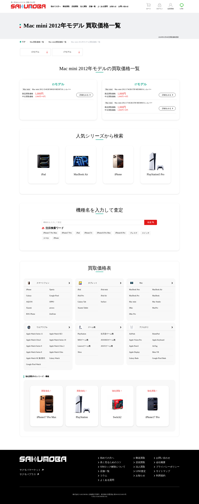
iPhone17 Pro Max (50, 233)
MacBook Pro (134, 296)
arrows (51, 308)
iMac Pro (132, 314)
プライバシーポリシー (167, 466)
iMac (131, 308)
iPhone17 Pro (67, 233)
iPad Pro (81, 296)
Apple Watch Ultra (56, 352)
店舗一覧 (92, 6)
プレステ (133, 233)
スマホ (46, 238)
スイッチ (145, 233)
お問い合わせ (123, 6)
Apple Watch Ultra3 (33, 340)
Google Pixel (54, 296)
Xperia (51, 290)
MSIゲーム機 (83, 340)
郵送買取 (66, 6)
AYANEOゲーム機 (108, 340)
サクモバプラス (29, 474)
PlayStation (82, 334)
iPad (78, 233)
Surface (103, 302)
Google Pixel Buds (159, 358)
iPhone (56, 238)
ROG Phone (30, 314)
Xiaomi (29, 308)
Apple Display (134, 352)
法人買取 (83, 6)
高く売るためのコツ (110, 462)
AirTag (154, 346)
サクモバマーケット (31, 470)
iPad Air (104, 296)
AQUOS (29, 302)
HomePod (156, 334)
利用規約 (160, 475)
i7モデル (67, 52)
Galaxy (28, 296)
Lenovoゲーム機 (84, 346)
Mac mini (132, 302)
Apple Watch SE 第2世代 (35, 358)
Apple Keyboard (158, 340)
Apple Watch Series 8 (34, 352)
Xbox (80, 352)
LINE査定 (141, 471)
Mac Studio (156, 302)
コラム (103, 475)
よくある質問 (103, 6)
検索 (150, 222)
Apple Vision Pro (135, 340)
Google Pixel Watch (33, 364)
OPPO (51, 302)
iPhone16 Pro (120, 233)
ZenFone (52, 314)
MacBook (155, 296)
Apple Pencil (134, 346)
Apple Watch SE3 (55, 334)
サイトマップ (163, 471)
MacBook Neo (134, 290)
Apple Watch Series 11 (34, 334)
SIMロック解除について (112, 466)
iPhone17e (88, 233)
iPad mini (104, 290)
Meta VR (155, 352)
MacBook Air (157, 290)
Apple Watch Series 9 (34, 346)
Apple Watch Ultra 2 (56, 346)
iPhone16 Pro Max (104, 233)
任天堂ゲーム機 (107, 334)
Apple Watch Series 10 (57, 340)
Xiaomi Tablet (83, 308)
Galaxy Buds (134, 358)
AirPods (132, 334)
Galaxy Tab (82, 302)
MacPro (155, 308)
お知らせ (113, 6)
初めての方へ (56, 6)
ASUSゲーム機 (107, 346)
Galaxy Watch (54, 358)
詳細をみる (84, 95)
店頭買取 (74, 6)
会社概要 (160, 462)
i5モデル (35, 52)
